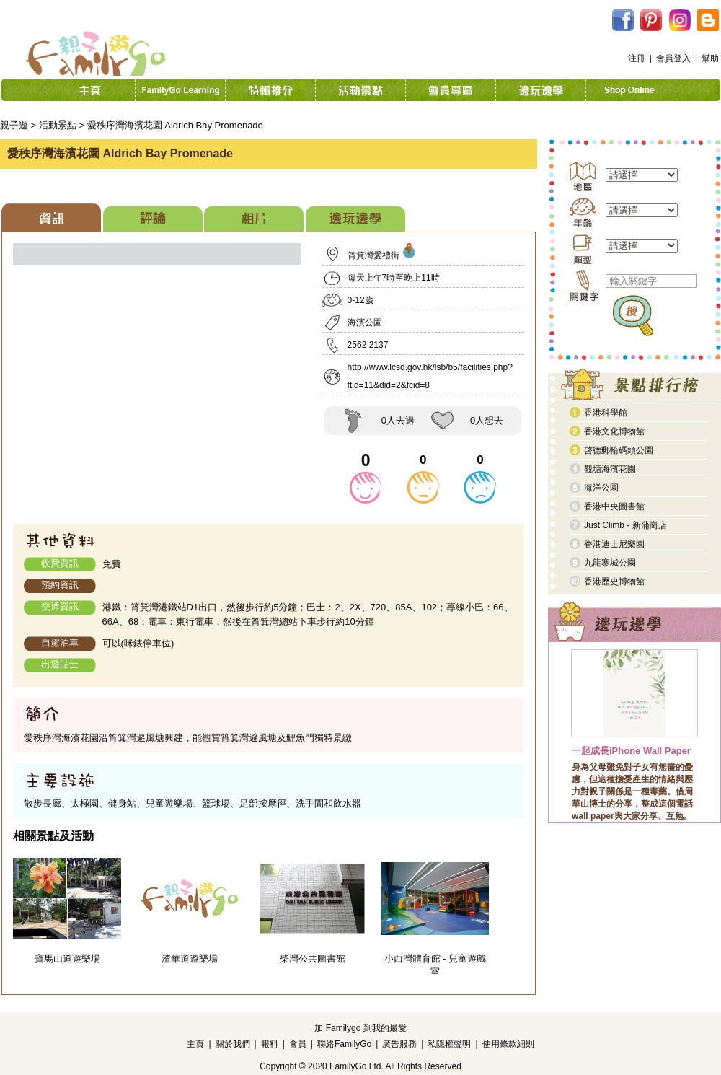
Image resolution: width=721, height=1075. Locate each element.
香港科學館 (605, 413)
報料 (269, 1044)
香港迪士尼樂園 (614, 544)
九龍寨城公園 (610, 563)
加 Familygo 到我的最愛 (360, 1028)
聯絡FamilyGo (344, 1044)
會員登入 (673, 58)
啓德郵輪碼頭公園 (618, 450)
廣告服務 (399, 1044)
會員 (297, 1044)
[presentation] (51, 217)
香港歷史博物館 (614, 581)
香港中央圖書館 (614, 506)
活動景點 (57, 125)
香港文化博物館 (614, 431)
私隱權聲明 (449, 1044)
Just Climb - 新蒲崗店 (625, 525)
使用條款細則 (508, 1044)
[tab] (51, 217)
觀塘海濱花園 (610, 469)
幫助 (710, 58)
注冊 (636, 58)
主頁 (195, 1044)
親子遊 (14, 125)
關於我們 (233, 1044)
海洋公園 (601, 488)
